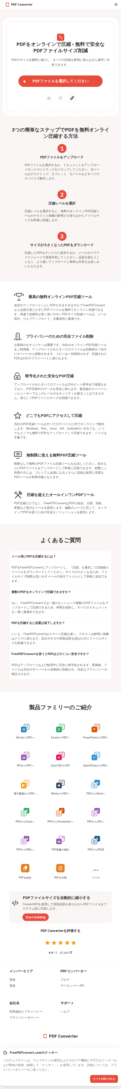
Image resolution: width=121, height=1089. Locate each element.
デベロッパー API (72, 985)
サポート (67, 1003)
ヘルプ (64, 1011)
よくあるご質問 (60, 540)
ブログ (64, 979)
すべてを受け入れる (104, 1078)
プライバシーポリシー (24, 1017)
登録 (12, 979)
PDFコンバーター (73, 971)
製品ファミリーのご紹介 (60, 707)
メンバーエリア (21, 971)
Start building (36, 917)
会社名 (14, 1003)
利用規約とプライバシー (25, 1011)
